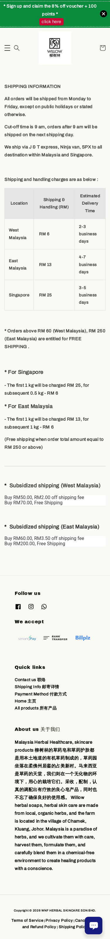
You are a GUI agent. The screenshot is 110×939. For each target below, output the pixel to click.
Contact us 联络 (30, 680)
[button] (7, 48)
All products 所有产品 (36, 708)
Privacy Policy (59, 921)
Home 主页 (25, 701)
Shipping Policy (73, 927)
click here (51, 21)
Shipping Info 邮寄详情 (37, 687)
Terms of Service (27, 921)
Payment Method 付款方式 (41, 694)
